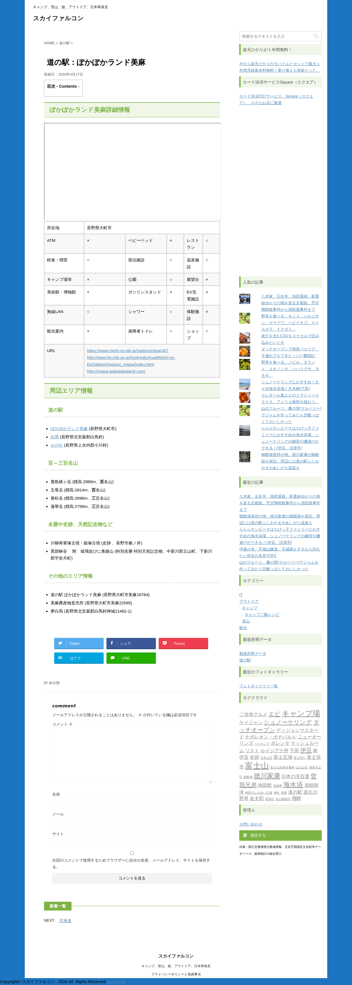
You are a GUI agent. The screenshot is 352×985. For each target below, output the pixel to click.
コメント (62, 724)
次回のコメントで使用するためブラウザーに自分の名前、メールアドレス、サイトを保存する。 (131, 863)
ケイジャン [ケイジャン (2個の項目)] (251, 723)
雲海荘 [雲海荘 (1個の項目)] (269, 799)
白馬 (55, 437)
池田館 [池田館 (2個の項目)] (265, 785)
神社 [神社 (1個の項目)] (277, 793)
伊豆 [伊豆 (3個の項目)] (306, 751)
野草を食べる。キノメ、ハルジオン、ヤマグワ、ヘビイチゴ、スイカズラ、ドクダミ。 (290, 322)
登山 (246, 621)
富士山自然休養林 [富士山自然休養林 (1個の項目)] (282, 767)
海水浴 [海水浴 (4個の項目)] (293, 785)
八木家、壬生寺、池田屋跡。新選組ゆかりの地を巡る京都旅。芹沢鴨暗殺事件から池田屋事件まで (290, 303)
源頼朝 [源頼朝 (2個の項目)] (311, 785)
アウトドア (248, 601)
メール (58, 814)
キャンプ (249, 608)
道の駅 (245, 660)
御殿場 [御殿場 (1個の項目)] (247, 777)
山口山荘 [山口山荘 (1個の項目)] (302, 767)
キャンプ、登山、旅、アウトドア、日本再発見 (176, 966)
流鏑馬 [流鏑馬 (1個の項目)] (277, 786)
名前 (56, 794)
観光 (243, 628)
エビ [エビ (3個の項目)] (274, 714)
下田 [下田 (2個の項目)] (294, 751)
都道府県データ (252, 653)
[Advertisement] (280, 191)
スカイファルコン (58, 19)
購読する (254, 835)
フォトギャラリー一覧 (258, 686)
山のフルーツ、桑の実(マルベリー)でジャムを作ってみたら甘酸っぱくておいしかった (291, 415)
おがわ (57, 445)
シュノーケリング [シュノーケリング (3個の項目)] (288, 723)
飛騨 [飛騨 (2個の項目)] (296, 798)
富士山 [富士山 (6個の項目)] (257, 766)
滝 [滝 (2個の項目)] (241, 792)
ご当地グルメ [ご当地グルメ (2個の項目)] (253, 714)
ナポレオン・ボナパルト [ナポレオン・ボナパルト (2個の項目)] (270, 737)
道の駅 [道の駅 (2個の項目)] (295, 792)
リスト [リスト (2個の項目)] (252, 751)
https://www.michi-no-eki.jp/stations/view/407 (128, 350)
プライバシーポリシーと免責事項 (176, 974)
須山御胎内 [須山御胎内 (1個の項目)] (282, 799)
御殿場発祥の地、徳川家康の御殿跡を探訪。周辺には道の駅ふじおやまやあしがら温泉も (290, 461)
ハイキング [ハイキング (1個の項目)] (262, 744)
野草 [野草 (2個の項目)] (244, 798)
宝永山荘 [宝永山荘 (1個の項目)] (266, 758)
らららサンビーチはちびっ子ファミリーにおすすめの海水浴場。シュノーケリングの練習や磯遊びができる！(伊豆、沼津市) (279, 536)
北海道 (65, 920)
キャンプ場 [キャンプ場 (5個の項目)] (301, 714)
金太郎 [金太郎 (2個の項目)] (257, 798)
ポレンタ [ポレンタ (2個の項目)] (280, 743)
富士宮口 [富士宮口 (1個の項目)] (300, 758)
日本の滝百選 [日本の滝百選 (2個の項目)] (295, 776)
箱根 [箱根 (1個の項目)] (284, 793)
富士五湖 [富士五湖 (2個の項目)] (283, 757)
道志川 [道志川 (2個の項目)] (310, 792)
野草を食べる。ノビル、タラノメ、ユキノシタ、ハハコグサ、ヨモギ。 (290, 369)
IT (241, 595)
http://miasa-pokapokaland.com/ (116, 371)
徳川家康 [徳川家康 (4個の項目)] (267, 776)
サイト (58, 834)
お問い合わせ (250, 824)
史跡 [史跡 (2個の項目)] (254, 757)
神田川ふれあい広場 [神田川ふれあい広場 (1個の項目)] (258, 793)
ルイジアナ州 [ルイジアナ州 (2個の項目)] (274, 751)
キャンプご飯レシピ (262, 614)
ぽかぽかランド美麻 (69, 428)
